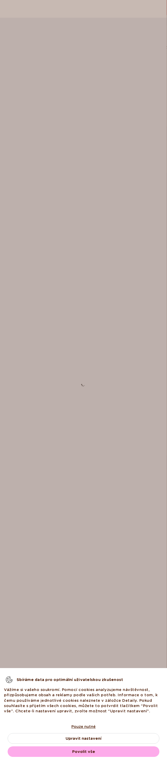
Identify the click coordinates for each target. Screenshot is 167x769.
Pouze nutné (83, 726)
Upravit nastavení (83, 738)
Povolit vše (83, 751)
